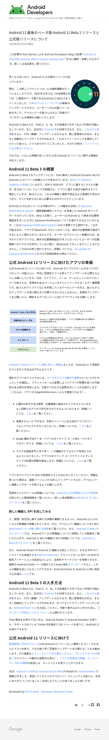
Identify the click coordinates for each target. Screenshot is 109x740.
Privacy (87, 729)
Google (77, 729)
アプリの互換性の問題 (72, 658)
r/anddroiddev (86, 671)
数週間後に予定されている (24, 644)
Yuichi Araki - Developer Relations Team (49, 691)
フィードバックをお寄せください (53, 653)
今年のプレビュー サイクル (44, 103)
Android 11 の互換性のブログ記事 (76, 493)
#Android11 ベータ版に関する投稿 (29, 528)
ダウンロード (75, 564)
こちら (30, 413)
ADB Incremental (47, 555)
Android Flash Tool (25, 608)
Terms (97, 729)
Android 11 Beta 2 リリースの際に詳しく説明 (35, 364)
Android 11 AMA (26, 671)
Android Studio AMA (50, 671)
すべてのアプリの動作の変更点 (64, 378)
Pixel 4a (49, 129)
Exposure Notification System (40, 225)
